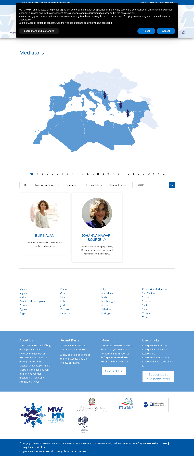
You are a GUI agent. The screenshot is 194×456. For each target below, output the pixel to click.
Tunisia (146, 313)
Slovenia (146, 301)
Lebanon (65, 313)
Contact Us (113, 371)
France (64, 289)
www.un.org (148, 353)
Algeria (23, 293)
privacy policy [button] (120, 9)
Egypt (22, 313)
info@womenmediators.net (151, 443)
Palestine (106, 309)
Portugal (106, 313)
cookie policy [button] (127, 13)
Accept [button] (166, 31)
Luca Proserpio (45, 451)
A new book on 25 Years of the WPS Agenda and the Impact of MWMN (75, 358)
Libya (104, 289)
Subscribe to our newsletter (158, 376)
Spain (145, 305)
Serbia (145, 297)
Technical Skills (92, 185)
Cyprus (23, 309)
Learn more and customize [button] (39, 31)
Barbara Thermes (76, 451)
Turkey (146, 317)
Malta (104, 297)
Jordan (63, 305)
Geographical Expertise (45, 185)
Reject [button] (146, 31)
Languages (71, 185)
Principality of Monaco (154, 289)
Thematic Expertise (117, 185)
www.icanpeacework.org (155, 357)
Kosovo (64, 309)
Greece (64, 293)
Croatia (23, 305)
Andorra (23, 297)
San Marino (148, 293)
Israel (63, 297)
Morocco (106, 305)
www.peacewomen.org (154, 345)
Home (13, 32)
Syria (144, 309)
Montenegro (108, 301)
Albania (23, 289)
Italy (62, 301)
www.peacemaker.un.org (155, 349)
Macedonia (107, 293)
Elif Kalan (44, 235)
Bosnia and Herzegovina (32, 301)
